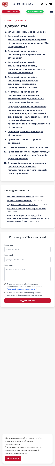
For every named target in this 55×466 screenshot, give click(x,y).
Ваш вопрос (9, 265)
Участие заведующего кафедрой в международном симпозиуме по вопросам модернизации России (28, 218)
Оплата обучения (35, 11)
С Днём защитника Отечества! (22, 204)
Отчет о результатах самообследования (28, 147)
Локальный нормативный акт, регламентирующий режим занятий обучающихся (26, 54)
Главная (8, 20)
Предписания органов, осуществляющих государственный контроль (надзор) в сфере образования (29, 155)
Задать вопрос (27, 300)
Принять (13, 458)
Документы (20, 20)
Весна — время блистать (19, 200)
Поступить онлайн (11, 11)
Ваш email (8, 255)
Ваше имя (8, 245)
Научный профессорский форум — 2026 (26, 208)
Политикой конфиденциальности (21, 289)
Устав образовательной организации (27, 32)
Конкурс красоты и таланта (20, 196)
